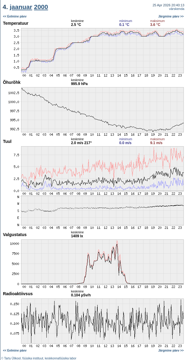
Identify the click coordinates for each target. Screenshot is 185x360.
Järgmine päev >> (171, 16)
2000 (41, 6)
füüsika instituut (32, 358)
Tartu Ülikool (12, 358)
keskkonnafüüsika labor (61, 358)
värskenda (176, 9)
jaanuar (21, 6)
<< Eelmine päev (15, 16)
